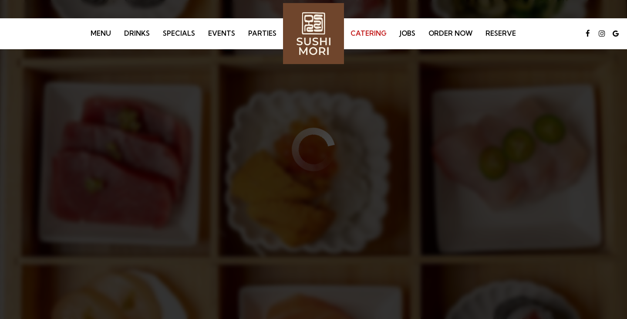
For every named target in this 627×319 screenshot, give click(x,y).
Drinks (137, 33)
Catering (369, 33)
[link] (313, 33)
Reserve (500, 33)
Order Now (450, 33)
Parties (262, 33)
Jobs (407, 33)
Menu (101, 33)
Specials (179, 33)
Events (221, 33)
